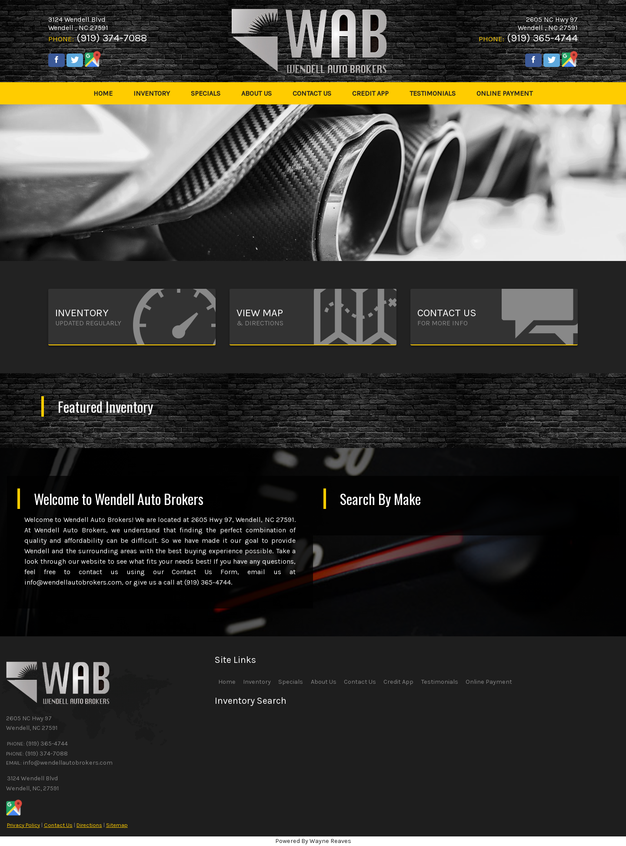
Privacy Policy (23, 825)
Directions (89, 825)
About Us (323, 681)
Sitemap (117, 825)
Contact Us (58, 825)
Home (227, 681)
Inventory (257, 681)
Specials (290, 681)
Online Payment (489, 681)
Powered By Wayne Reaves (313, 841)
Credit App (398, 681)
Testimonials (439, 681)
